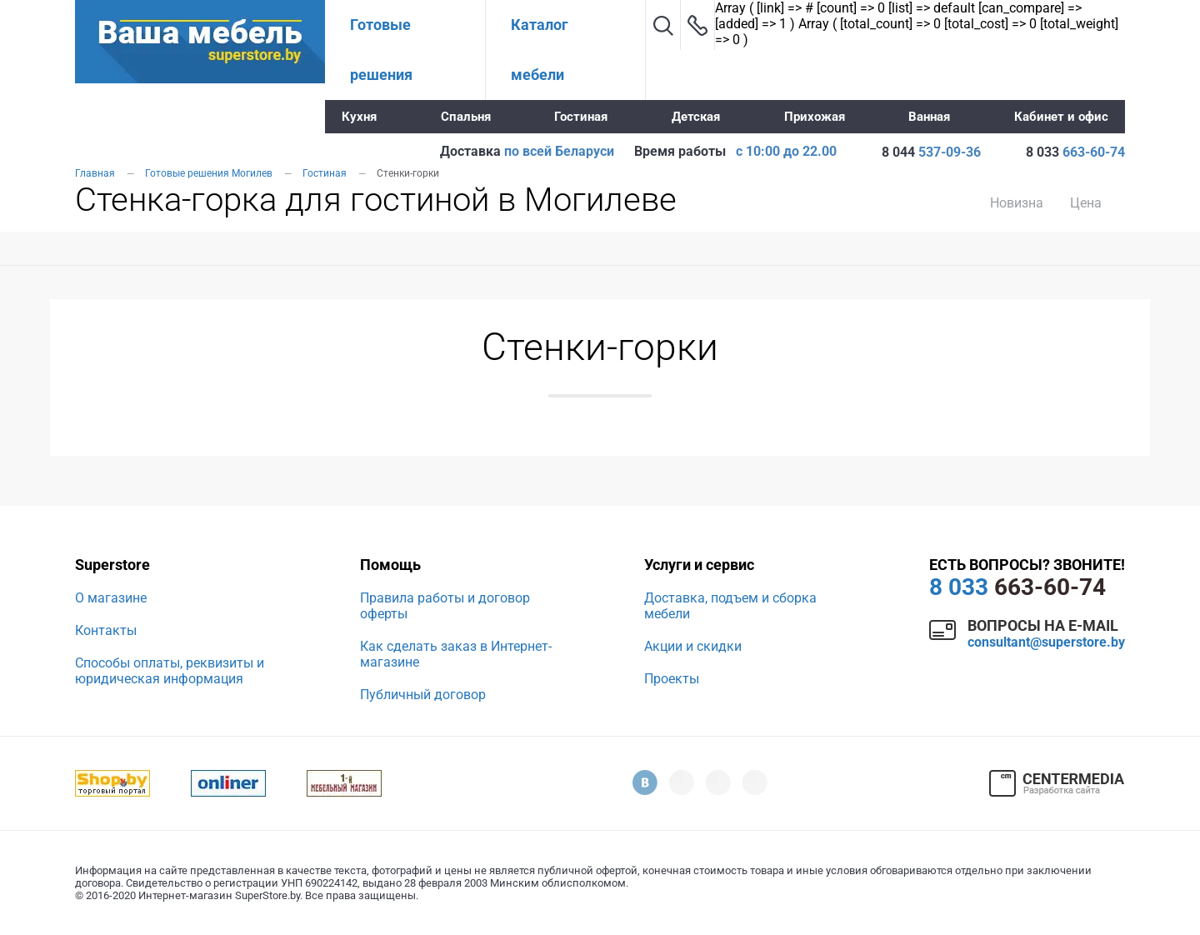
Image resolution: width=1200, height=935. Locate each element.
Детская (696, 116)
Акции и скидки (693, 646)
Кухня (359, 116)
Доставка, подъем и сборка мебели (730, 606)
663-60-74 (1017, 587)
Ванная (929, 116)
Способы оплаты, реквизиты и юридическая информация (169, 671)
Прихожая (814, 116)
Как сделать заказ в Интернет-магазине (456, 654)
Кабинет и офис (1061, 116)
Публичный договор (423, 694)
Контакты (106, 630)
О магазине (111, 598)
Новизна (1016, 203)
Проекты (671, 679)
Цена (1086, 203)
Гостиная (581, 116)
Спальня (466, 116)
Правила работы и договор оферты (445, 606)
